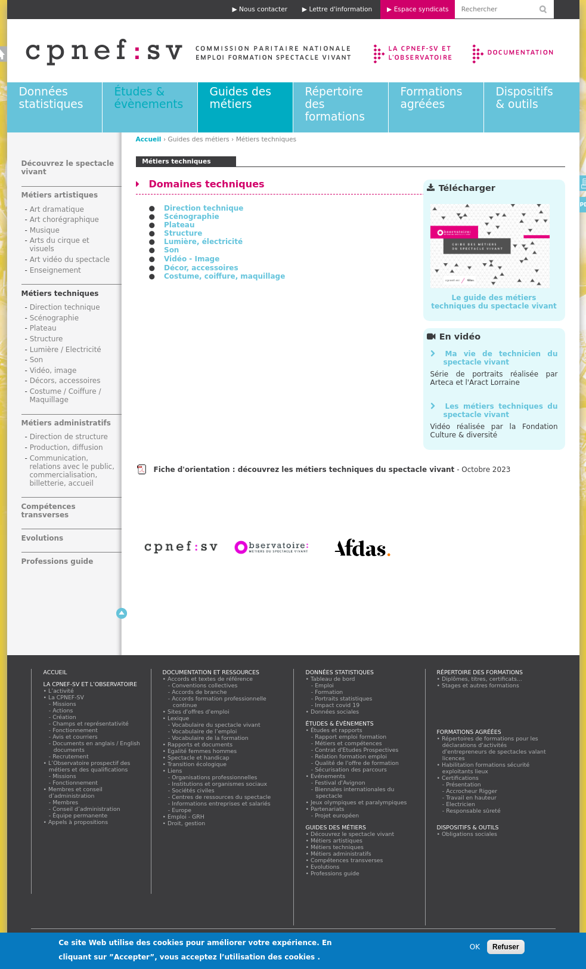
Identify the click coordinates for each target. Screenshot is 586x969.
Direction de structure (69, 437)
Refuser (505, 950)
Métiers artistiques (59, 195)
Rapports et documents (200, 744)
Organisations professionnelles (215, 777)
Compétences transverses (48, 510)
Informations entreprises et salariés (222, 803)
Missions (65, 703)
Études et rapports (336, 730)
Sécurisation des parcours (351, 769)
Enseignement (55, 270)
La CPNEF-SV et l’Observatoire (414, 50)
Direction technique (204, 208)
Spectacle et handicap (199, 757)
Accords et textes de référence (210, 678)
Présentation (464, 784)
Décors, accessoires (65, 381)
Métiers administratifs (66, 423)
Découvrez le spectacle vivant (352, 834)
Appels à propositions (78, 822)
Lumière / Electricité (65, 349)
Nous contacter (263, 9)
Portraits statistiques (344, 698)
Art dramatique (57, 209)
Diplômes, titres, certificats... (482, 678)
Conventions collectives (205, 685)
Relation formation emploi (351, 756)
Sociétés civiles (194, 790)
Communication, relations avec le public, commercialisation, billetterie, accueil (72, 470)
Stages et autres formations (480, 685)
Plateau (179, 225)
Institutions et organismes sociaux (220, 783)
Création (65, 717)
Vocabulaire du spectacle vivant (217, 724)
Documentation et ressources (524, 50)
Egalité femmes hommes (202, 751)
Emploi (325, 685)
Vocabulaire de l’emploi (205, 731)
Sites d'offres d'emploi (199, 711)
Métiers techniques (60, 293)
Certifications (460, 777)
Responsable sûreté (474, 810)
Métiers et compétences (349, 743)
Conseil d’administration (87, 809)
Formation (329, 692)
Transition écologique (197, 764)
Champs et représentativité (91, 723)
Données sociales (335, 711)
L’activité (61, 690)
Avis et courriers (76, 736)
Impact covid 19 (337, 705)
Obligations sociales (469, 834)
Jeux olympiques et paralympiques (359, 802)
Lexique (178, 718)
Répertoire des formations (480, 672)
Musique (45, 230)
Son (171, 250)
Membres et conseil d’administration (76, 792)
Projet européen (337, 815)
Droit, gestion (186, 823)
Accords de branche (200, 692)
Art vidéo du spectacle (70, 259)
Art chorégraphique (64, 219)
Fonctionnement (76, 730)
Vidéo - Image (191, 259)
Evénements (328, 776)
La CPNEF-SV (66, 697)
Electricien (461, 804)
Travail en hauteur (472, 797)
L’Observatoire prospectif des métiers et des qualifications (89, 766)
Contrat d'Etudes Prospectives (357, 749)
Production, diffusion (66, 447)
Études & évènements (149, 97)
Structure (183, 233)
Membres (66, 802)
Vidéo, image (53, 370)
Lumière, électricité (203, 241)
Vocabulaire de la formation (211, 738)
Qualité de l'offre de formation (357, 763)
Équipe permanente (80, 815)
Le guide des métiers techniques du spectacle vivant (494, 302)
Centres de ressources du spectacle (222, 797)
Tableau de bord (333, 678)
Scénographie (191, 216)
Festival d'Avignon (340, 782)
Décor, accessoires (201, 268)
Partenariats (328, 809)
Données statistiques (51, 97)
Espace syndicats (421, 9)
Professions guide (57, 561)
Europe (182, 810)
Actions (63, 710)
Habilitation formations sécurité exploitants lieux (485, 767)
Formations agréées (432, 97)
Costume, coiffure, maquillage (224, 276)
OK (475, 950)
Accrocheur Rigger (472, 791)
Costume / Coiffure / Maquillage (65, 395)
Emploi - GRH (186, 816)
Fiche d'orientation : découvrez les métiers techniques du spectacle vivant (304, 469)
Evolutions (42, 538)
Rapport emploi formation (351, 736)
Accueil (149, 139)
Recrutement (71, 756)
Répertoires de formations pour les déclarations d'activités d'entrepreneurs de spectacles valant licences (494, 748)
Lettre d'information (340, 9)
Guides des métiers (240, 97)
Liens (175, 770)
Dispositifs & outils (524, 97)
